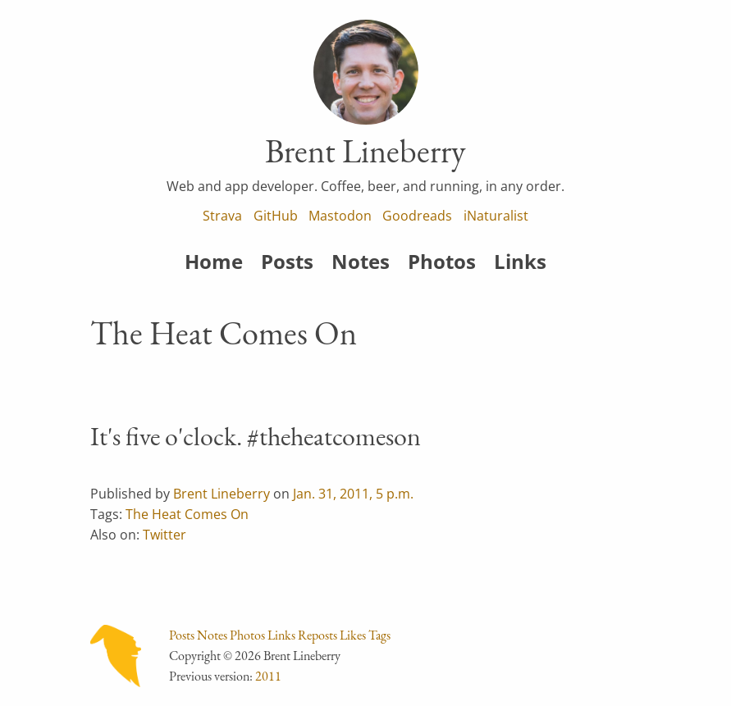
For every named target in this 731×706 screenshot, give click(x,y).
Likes (353, 635)
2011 (268, 676)
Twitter (164, 535)
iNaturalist (496, 216)
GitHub (276, 216)
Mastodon (340, 216)
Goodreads (417, 216)
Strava (222, 216)
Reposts (317, 635)
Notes (360, 261)
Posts (287, 261)
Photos (442, 261)
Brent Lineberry (221, 494)
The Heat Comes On (187, 514)
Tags (379, 635)
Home (214, 261)
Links (520, 261)
